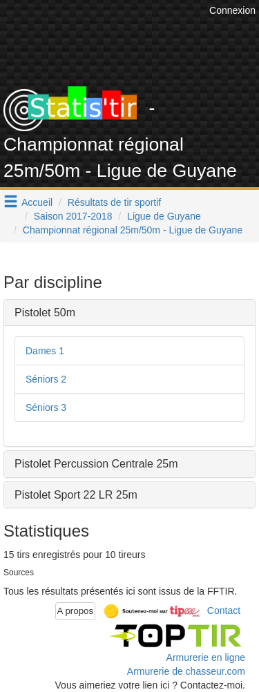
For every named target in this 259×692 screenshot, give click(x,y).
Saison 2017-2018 (73, 216)
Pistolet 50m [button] (45, 312)
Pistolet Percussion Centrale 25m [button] (96, 464)
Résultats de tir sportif (114, 202)
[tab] (129, 313)
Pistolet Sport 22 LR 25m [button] (76, 495)
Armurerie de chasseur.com (186, 671)
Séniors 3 (46, 407)
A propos (75, 611)
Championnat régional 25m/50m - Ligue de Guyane (132, 230)
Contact (223, 610)
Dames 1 (45, 350)
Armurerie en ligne (205, 657)
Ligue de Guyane (164, 216)
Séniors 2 (46, 379)
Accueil (36, 202)
